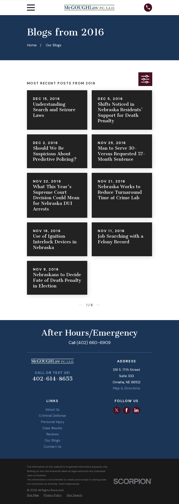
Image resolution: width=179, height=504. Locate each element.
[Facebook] (126, 410)
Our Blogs (52, 440)
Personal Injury (52, 422)
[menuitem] (33, 495)
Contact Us (52, 446)
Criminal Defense (52, 415)
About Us (52, 409)
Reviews (52, 434)
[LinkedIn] (136, 410)
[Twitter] (117, 410)
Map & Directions (126, 388)
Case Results (52, 428)
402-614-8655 (52, 378)
